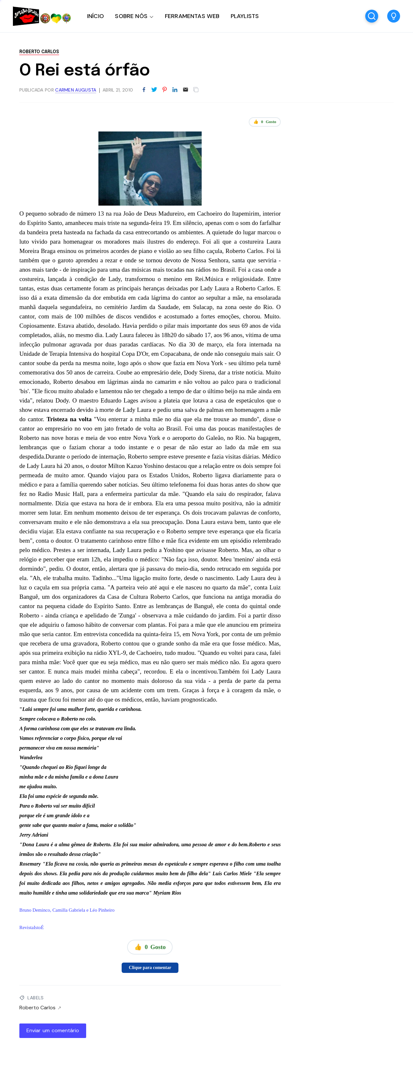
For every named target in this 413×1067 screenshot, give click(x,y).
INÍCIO (95, 16)
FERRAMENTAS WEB (192, 16)
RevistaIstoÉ (31, 927)
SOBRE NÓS (131, 16)
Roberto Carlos (39, 52)
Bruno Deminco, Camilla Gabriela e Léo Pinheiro (67, 910)
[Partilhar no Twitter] (154, 90)
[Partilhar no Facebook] (144, 90)
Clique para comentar (150, 967)
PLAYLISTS (245, 16)
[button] (393, 16)
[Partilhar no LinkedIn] (175, 90)
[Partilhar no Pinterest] (164, 90)
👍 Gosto (264, 121)
